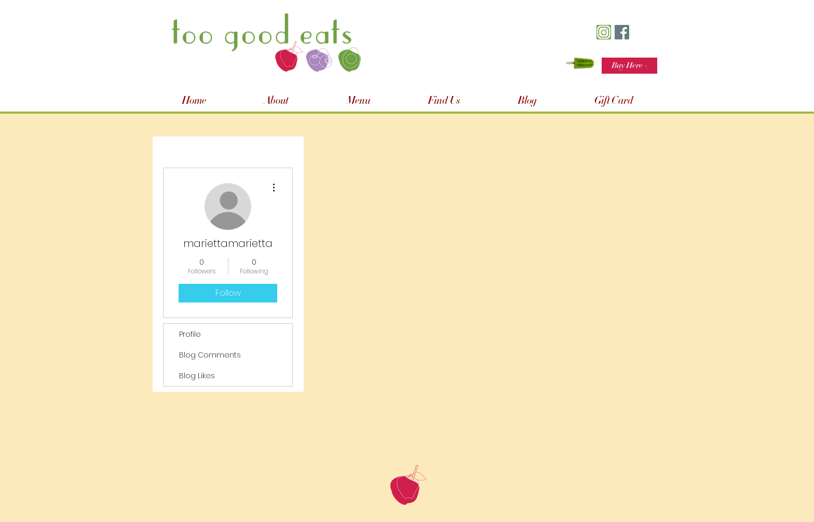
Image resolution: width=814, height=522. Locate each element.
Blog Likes (197, 375)
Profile (190, 334)
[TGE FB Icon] (622, 32)
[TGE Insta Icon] (603, 32)
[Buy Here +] (629, 66)
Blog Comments (210, 355)
